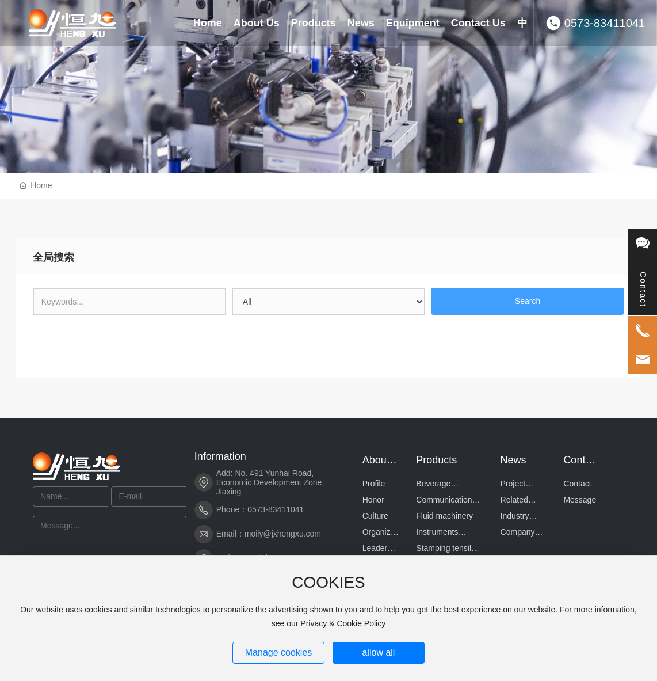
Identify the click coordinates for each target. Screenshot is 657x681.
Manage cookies (278, 652)
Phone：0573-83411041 (260, 509)
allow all (378, 652)
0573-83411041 (604, 23)
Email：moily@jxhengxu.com (268, 533)
